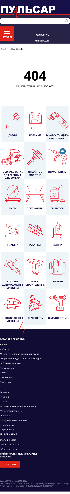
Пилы (13, 197)
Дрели (12, 124)
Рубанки (35, 234)
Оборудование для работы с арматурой (12, 164)
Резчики (13, 234)
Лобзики (35, 124)
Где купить (42, 35)
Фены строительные (34, 272)
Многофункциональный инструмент (57, 126)
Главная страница (10, 49)
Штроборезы (35, 307)
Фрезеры (57, 271)
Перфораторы (57, 161)
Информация (42, 40)
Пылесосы (57, 197)
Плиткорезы (35, 197)
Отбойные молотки (35, 163)
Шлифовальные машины (12, 309)
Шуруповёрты (57, 307)
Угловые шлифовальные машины (12, 274)
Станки (57, 234)
